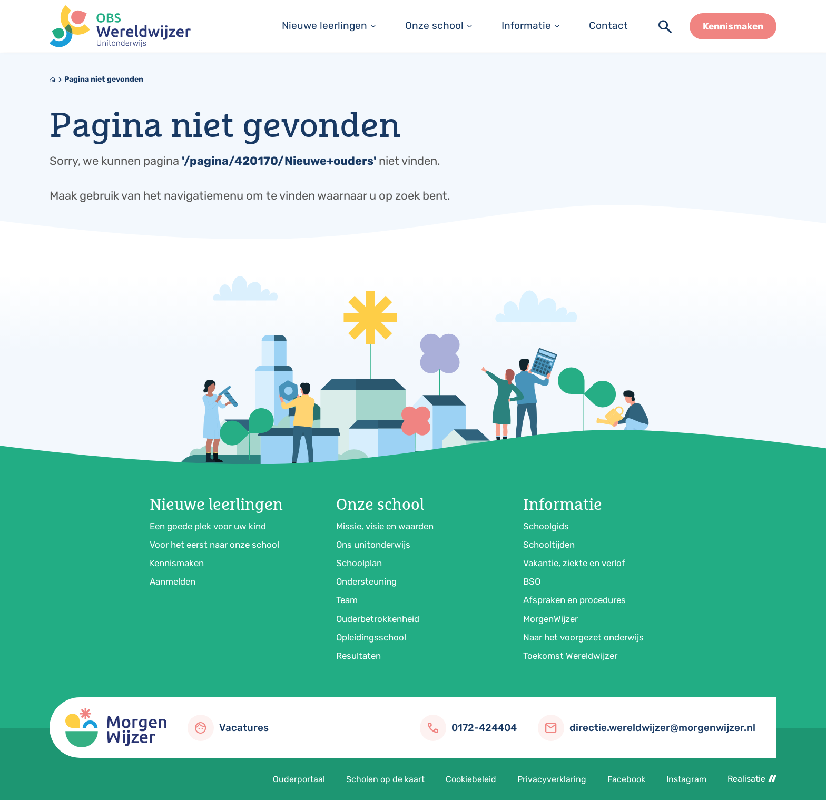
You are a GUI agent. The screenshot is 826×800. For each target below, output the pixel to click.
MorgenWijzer (550, 619)
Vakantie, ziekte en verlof (574, 563)
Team (347, 600)
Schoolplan (359, 563)
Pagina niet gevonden (103, 79)
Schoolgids (546, 526)
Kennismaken (177, 563)
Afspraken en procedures (574, 600)
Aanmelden (172, 581)
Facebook (626, 779)
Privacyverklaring (551, 779)
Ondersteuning (366, 581)
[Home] (53, 79)
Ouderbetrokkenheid (377, 619)
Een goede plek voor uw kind (208, 526)
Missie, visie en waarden (385, 526)
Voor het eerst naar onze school (214, 544)
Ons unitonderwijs (373, 544)
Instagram (686, 779)
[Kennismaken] (733, 26)
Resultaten (358, 655)
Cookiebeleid (471, 779)
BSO (531, 581)
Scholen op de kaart (385, 779)
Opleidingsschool (371, 637)
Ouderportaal (299, 779)
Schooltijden (549, 544)
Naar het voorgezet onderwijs (583, 637)
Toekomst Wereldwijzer (570, 655)
